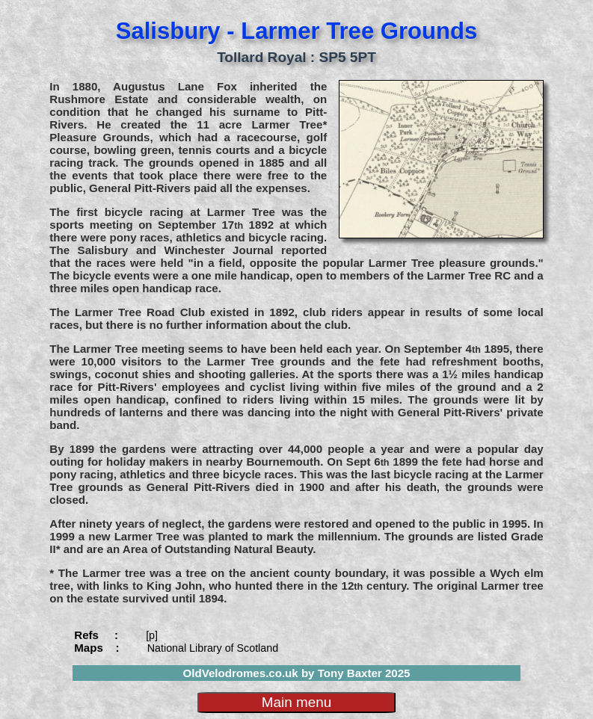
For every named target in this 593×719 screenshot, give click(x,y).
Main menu (296, 702)
